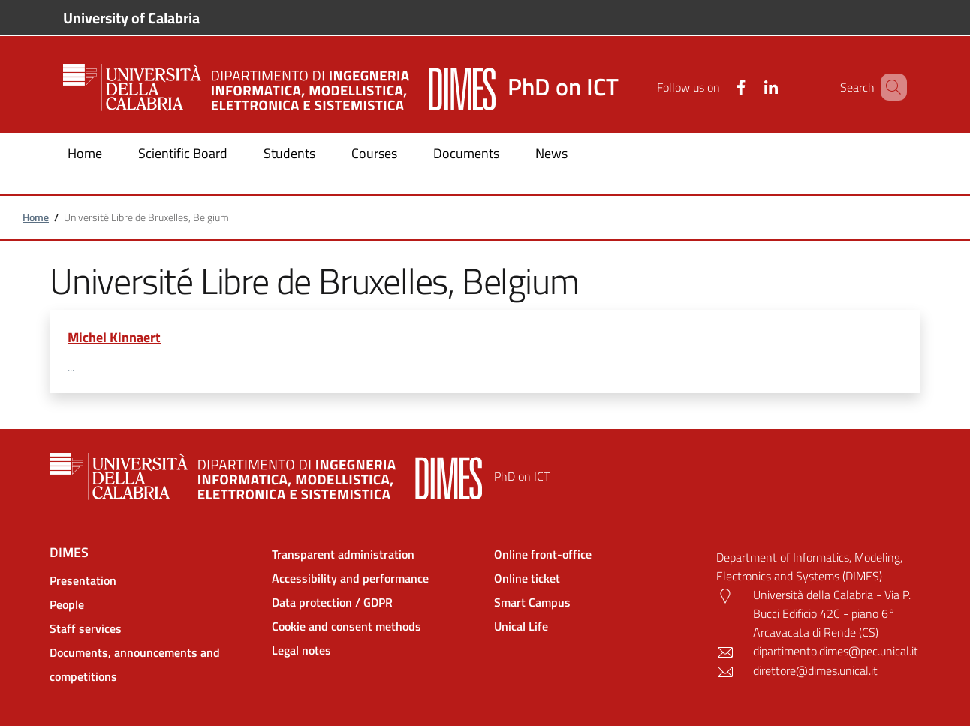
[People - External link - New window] (152, 604)
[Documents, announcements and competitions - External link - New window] (152, 664)
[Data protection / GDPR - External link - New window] (374, 602)
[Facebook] (719, 87)
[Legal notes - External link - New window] (374, 650)
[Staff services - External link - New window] (152, 628)
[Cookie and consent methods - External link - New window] (374, 626)
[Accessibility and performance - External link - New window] (374, 578)
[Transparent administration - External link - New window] (374, 554)
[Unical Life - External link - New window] (596, 626)
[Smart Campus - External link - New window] (596, 602)
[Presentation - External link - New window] (152, 580)
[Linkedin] (749, 87)
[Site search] (889, 87)
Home (36, 217)
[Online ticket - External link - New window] (596, 578)
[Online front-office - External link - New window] (596, 554)
